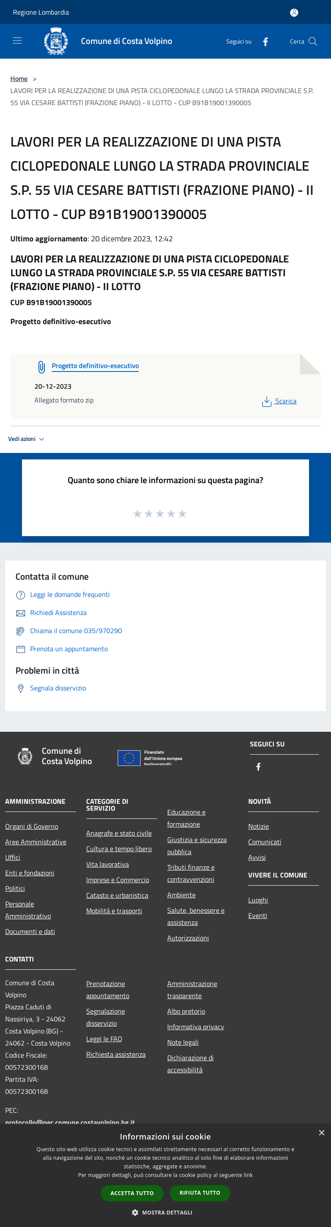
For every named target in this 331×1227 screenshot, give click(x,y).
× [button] (321, 1133)
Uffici (12, 857)
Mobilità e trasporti (114, 910)
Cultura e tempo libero (119, 848)
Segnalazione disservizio (105, 1017)
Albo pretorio (186, 1011)
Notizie (258, 826)
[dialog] (165, 1175)
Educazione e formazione (186, 818)
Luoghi (258, 900)
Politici (15, 888)
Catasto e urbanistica (117, 895)
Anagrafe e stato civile (119, 833)
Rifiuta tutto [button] (200, 1192)
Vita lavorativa (107, 864)
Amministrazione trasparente (192, 989)
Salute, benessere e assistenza (196, 916)
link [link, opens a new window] (248, 1175)
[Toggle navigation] (17, 40)
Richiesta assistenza (116, 1054)
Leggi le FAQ (104, 1038)
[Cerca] (313, 41)
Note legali (183, 1042)
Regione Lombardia (41, 12)
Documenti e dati (30, 931)
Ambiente (181, 895)
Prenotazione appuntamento (107, 989)
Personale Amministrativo (28, 910)
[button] (165, 1212)
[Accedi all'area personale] (294, 13)
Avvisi (257, 857)
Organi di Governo (31, 826)
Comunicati (264, 842)
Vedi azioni (27, 439)
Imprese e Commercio (117, 879)
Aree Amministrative (35, 842)
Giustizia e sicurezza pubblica (197, 845)
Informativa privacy (195, 1026)
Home (19, 78)
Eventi (257, 915)
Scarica (278, 401)
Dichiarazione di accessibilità (190, 1063)
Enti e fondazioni (29, 873)
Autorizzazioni (188, 938)
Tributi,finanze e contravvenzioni (191, 873)
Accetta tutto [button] (132, 1193)
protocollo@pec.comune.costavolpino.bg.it (70, 1122)
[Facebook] (262, 41)
